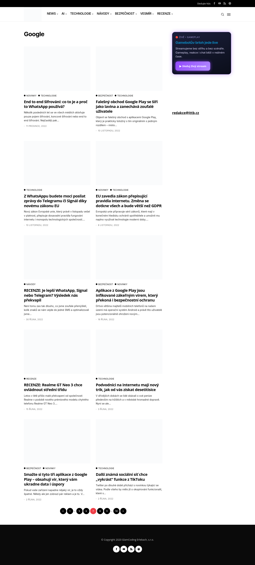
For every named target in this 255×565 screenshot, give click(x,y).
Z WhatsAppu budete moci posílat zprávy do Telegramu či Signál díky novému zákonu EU (55, 200)
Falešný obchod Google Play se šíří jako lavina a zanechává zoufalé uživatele (127, 106)
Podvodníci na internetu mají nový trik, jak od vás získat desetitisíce (127, 387)
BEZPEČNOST (124, 13)
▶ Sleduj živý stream (192, 66)
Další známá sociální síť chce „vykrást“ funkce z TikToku (121, 477)
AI (62, 13)
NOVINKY (30, 96)
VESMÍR (145, 13)
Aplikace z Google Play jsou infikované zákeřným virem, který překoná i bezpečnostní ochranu (127, 295)
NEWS (51, 13)
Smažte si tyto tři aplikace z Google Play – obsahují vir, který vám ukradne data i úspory (55, 479)
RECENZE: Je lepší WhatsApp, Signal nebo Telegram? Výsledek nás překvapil (55, 295)
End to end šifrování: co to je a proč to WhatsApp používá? (55, 104)
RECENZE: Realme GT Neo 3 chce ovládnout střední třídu (53, 387)
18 (116, 511)
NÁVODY (103, 13)
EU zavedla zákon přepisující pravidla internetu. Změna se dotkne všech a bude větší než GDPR (129, 200)
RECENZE (164, 13)
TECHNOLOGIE (80, 13)
